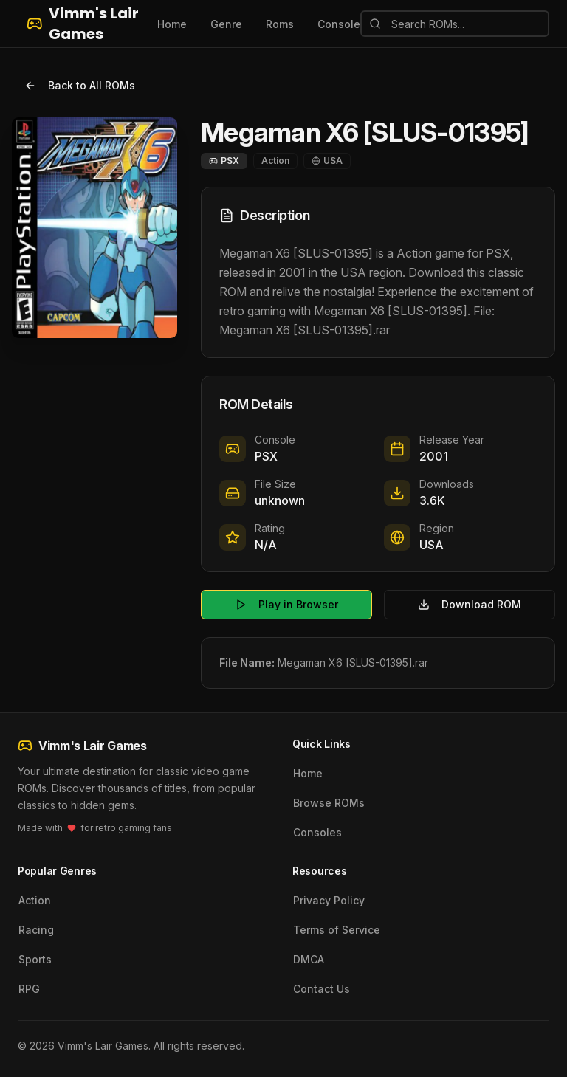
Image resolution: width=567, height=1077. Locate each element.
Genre (226, 24)
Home (172, 24)
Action (34, 900)
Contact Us (321, 989)
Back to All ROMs (79, 85)
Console (338, 24)
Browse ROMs (329, 802)
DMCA (308, 959)
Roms (280, 24)
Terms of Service (336, 929)
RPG (29, 989)
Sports (35, 959)
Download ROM (469, 604)
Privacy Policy (329, 900)
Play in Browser (286, 604)
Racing (36, 929)
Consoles (317, 832)
